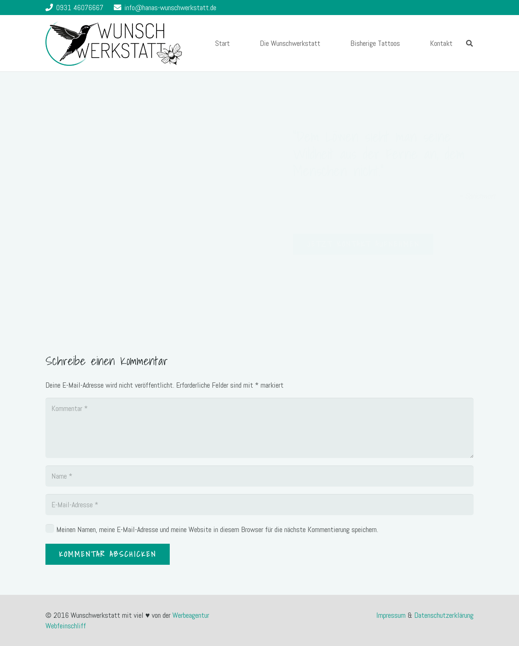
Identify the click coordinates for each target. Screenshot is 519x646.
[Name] (259, 476)
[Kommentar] (259, 428)
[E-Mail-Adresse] (259, 504)
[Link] (113, 43)
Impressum (391, 615)
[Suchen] (469, 43)
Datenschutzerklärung (444, 615)
